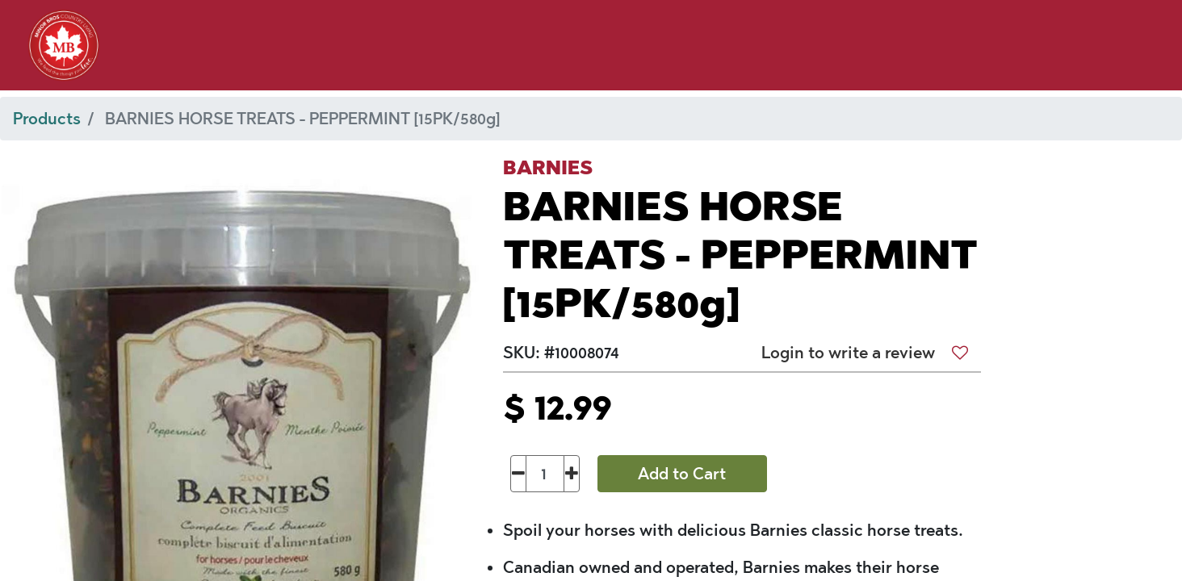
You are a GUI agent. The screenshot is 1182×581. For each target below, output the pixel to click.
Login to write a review (848, 352)
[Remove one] (518, 473)
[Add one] (572, 473)
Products (47, 118)
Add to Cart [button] (682, 473)
